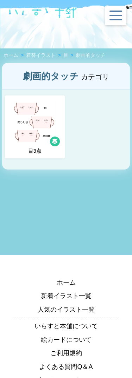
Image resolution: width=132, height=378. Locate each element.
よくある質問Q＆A (66, 366)
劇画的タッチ (90, 55)
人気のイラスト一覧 (66, 309)
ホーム (11, 55)
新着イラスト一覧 (66, 295)
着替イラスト (41, 55)
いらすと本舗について (66, 326)
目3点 (36, 127)
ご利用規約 (66, 353)
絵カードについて (66, 339)
